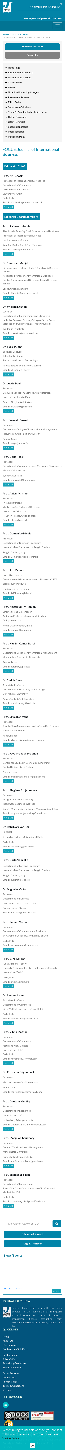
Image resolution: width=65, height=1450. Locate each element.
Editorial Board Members (19, 72)
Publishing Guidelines (14, 1363)
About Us (8, 1340)
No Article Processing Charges (22, 92)
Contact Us (9, 1377)
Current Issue (13, 82)
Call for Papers (10, 1354)
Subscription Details (16, 127)
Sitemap (7, 1389)
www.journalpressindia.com (43, 18)
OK (32, 1446)
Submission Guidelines (18, 107)
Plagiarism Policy (15, 136)
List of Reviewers (15, 122)
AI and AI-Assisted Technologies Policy (26, 112)
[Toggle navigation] (57, 25)
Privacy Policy (10, 1381)
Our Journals (9, 1344)
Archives (11, 87)
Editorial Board (21, 34)
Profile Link (8, 207)
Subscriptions (10, 1359)
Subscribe (32, 55)
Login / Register (32, 1243)
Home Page (12, 67)
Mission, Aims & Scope (18, 77)
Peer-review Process (17, 97)
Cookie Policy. (10, 1438)
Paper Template (14, 131)
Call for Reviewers (15, 117)
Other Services (11, 1373)
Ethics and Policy (12, 1367)
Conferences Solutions (15, 1349)
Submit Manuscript (32, 46)
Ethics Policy (13, 102)
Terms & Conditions (13, 1385)
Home (6, 34)
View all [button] (56, 1291)
